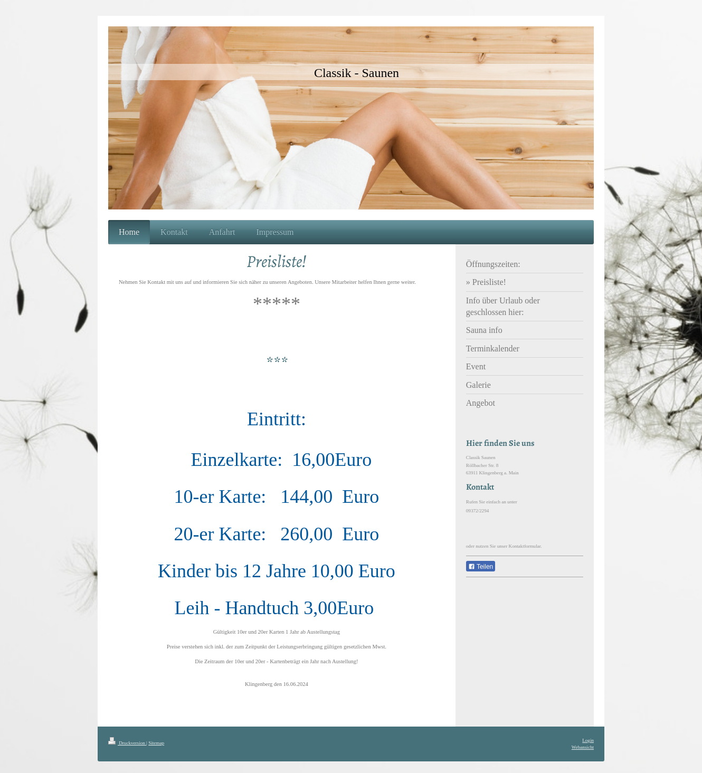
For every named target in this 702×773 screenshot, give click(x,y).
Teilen (480, 566)
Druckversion (127, 743)
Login (588, 740)
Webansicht (583, 747)
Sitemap (156, 743)
